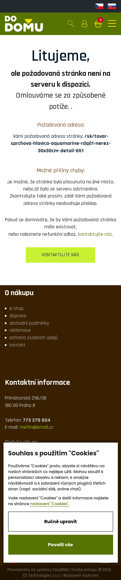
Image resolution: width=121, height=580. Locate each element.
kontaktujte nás (95, 234)
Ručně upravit (60, 521)
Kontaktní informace (37, 382)
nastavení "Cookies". (49, 503)
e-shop (16, 308)
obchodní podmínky (29, 323)
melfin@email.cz (36, 427)
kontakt (17, 345)
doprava (17, 315)
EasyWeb (60, 569)
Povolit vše (60, 544)
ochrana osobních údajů (33, 337)
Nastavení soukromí (81, 575)
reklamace (20, 330)
